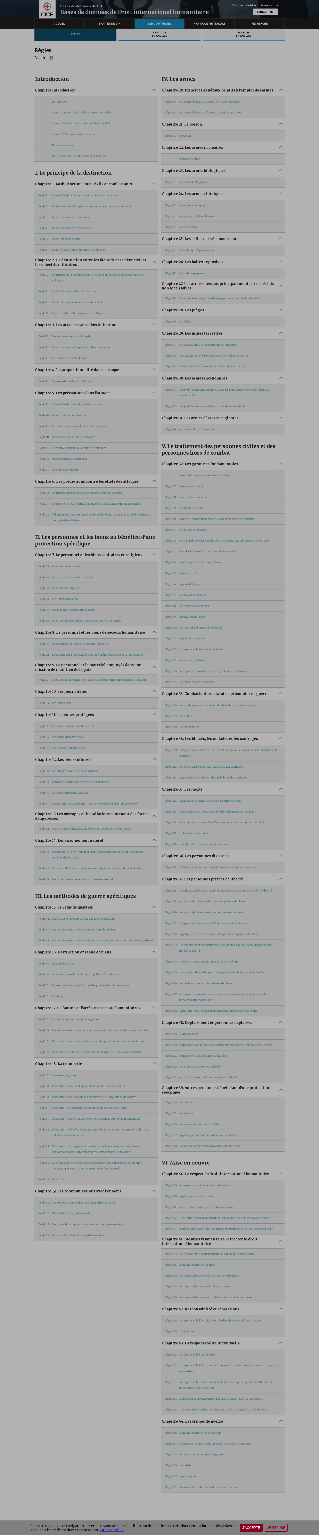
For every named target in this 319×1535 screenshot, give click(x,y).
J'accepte (251, 1527)
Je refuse (276, 1527)
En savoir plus (112, 1530)
